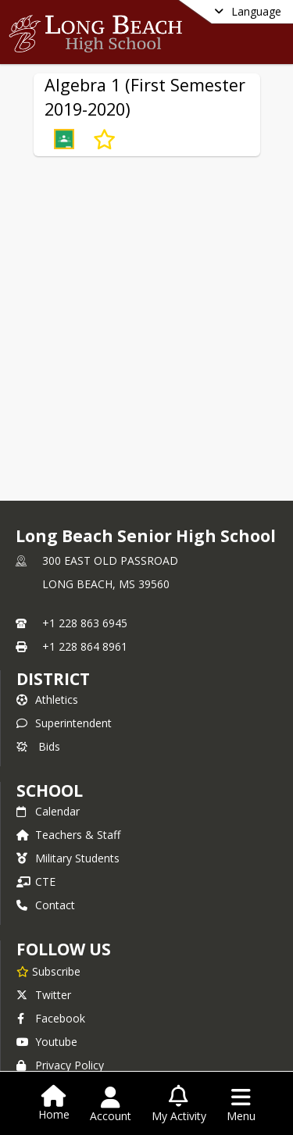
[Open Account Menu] (110, 1104)
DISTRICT (53, 679)
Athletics (47, 699)
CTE (35, 881)
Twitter (43, 994)
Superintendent (64, 723)
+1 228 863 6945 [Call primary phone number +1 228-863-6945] (84, 623)
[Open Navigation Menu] (241, 1104)
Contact (45, 905)
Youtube (46, 1041)
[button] (64, 139)
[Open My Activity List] (179, 1104)
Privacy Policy (60, 1065)
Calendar (48, 811)
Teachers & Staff (68, 834)
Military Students (68, 858)
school (49, 790)
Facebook (50, 1018)
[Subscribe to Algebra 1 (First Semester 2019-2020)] (104, 139)
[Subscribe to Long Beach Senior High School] (48, 971)
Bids (38, 746)
